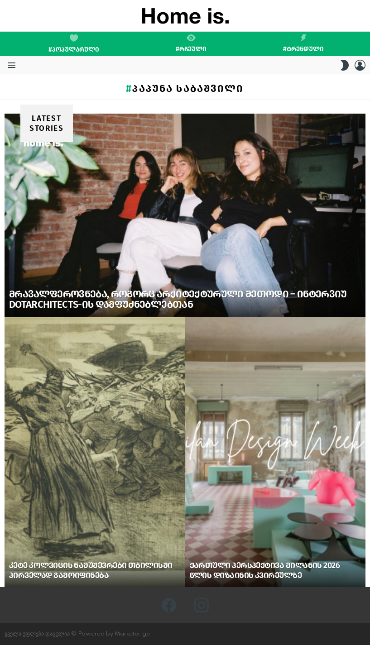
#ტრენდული (303, 43)
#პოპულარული (73, 43)
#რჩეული (191, 43)
